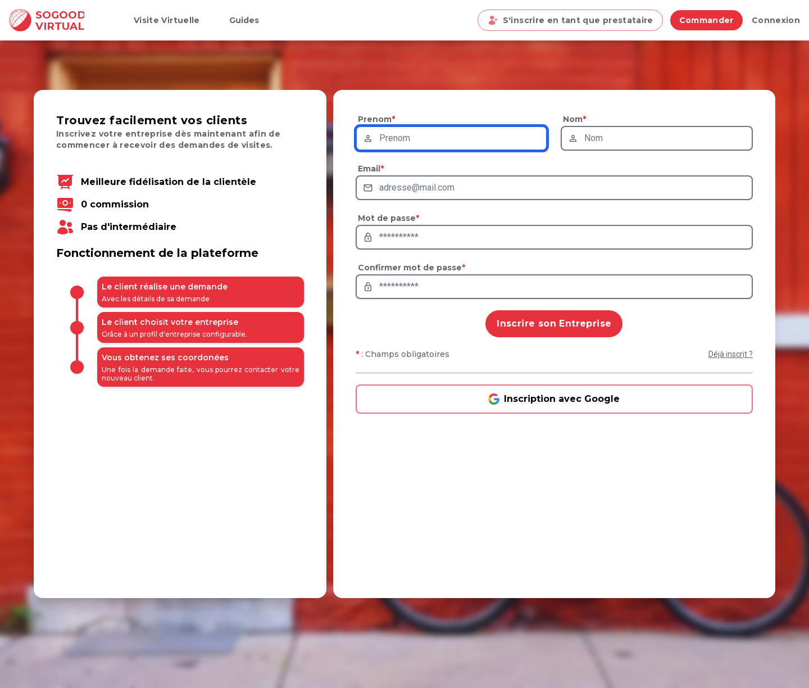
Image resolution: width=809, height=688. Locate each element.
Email (371, 169)
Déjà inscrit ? (730, 354)
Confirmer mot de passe (411, 267)
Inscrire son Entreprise (554, 323)
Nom (574, 119)
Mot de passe (388, 218)
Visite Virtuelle (167, 20)
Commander (706, 20)
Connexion (776, 20)
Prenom (376, 119)
